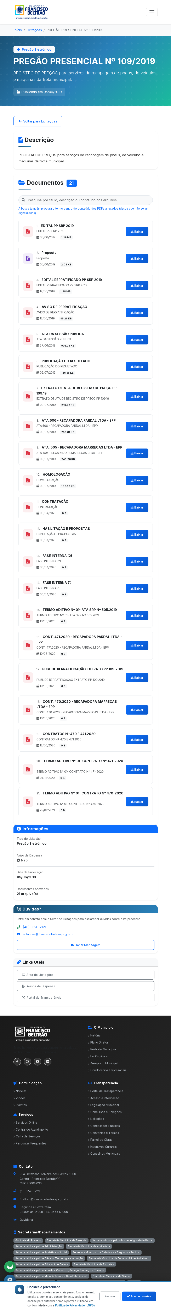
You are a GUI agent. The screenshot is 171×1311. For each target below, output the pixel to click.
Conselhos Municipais (104, 1153)
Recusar (110, 1296)
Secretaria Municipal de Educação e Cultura (41, 1264)
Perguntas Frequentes (29, 1143)
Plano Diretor (98, 1042)
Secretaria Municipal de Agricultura (89, 1246)
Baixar (137, 231)
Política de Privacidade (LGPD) (75, 1305)
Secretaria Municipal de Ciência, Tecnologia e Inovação (49, 1258)
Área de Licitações (37, 974)
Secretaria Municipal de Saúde (111, 1276)
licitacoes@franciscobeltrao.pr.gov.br (48, 934)
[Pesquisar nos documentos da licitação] (85, 200)
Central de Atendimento (30, 1129)
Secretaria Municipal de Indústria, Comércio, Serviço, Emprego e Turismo (59, 1270)
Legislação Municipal (103, 1105)
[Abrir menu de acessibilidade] (10, 1280)
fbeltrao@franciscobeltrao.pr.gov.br (44, 1199)
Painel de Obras (100, 1139)
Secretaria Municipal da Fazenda (66, 1240)
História (94, 1035)
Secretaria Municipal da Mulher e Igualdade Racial (122, 1240)
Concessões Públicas (104, 1125)
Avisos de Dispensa (38, 986)
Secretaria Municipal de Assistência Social (41, 1252)
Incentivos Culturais (102, 1146)
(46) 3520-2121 (34, 927)
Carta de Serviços (26, 1136)
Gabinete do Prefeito (28, 1240)
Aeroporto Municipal (103, 1063)
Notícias (20, 1091)
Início (17, 30)
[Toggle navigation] (152, 12)
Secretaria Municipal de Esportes (94, 1264)
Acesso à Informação (103, 1098)
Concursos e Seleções (105, 1112)
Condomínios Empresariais (107, 1070)
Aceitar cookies (139, 1296)
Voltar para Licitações (38, 121)
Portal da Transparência (42, 997)
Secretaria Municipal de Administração (38, 1246)
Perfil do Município (102, 1049)
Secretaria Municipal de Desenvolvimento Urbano (119, 1258)
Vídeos (19, 1098)
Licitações (34, 30)
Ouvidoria (26, 1219)
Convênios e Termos (103, 1133)
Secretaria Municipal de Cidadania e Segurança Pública (106, 1252)
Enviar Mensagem (85, 945)
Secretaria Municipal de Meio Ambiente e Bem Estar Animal (51, 1276)
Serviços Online (25, 1122)
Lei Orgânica (98, 1056)
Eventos (20, 1105)
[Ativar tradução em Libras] (10, 1267)
